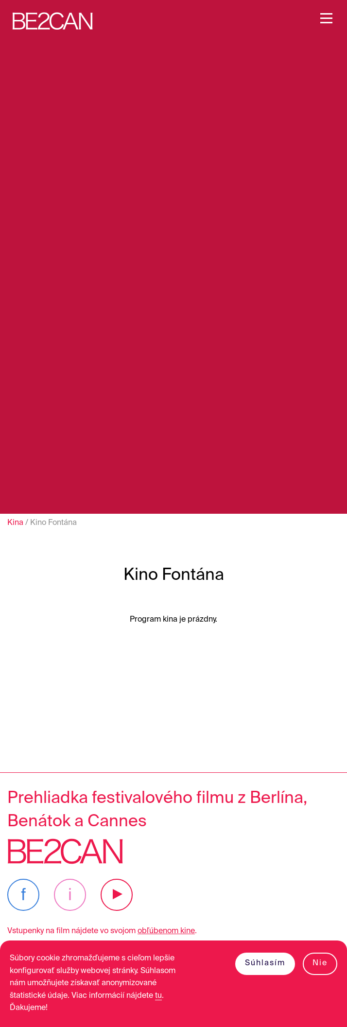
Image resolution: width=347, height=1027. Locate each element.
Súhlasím (265, 963)
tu (158, 996)
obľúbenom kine (166, 931)
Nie (320, 963)
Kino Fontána (53, 523)
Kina (15, 523)
